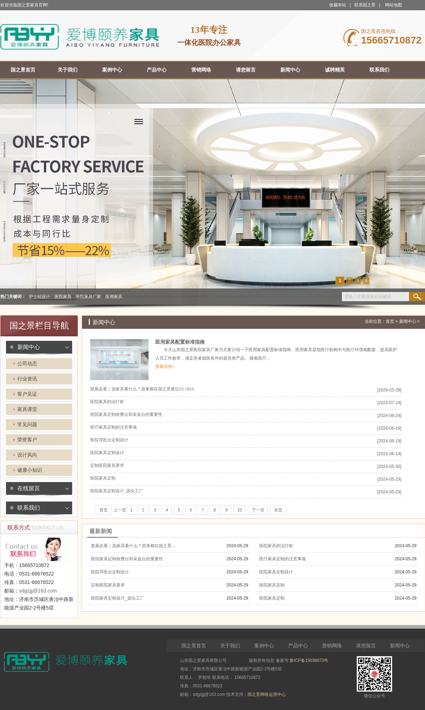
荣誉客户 (27, 439)
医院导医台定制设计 (109, 439)
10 (239, 510)
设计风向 (27, 455)
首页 (390, 321)
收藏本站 (337, 4)
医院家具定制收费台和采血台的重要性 (126, 414)
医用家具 (113, 296)
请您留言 (366, 645)
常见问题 (27, 424)
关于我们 (230, 645)
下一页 (258, 510)
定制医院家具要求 (107, 465)
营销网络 (332, 645)
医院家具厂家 (88, 296)
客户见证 (27, 394)
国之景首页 (193, 645)
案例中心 (264, 645)
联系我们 (28, 508)
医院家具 (62, 296)
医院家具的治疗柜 (107, 401)
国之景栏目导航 (39, 325)
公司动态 (27, 363)
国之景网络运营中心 (267, 694)
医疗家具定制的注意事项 (113, 427)
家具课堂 (27, 409)
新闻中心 (28, 347)
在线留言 (28, 488)
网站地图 (393, 4)
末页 (278, 510)
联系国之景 (364, 4)
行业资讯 (27, 379)
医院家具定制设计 (107, 452)
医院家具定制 (103, 478)
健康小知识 (29, 470)
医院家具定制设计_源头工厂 (116, 490)
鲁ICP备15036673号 (309, 660)
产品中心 (298, 645)
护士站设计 (39, 296)
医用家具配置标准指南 (180, 342)
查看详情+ (165, 366)
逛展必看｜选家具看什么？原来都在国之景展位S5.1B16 (142, 389)
